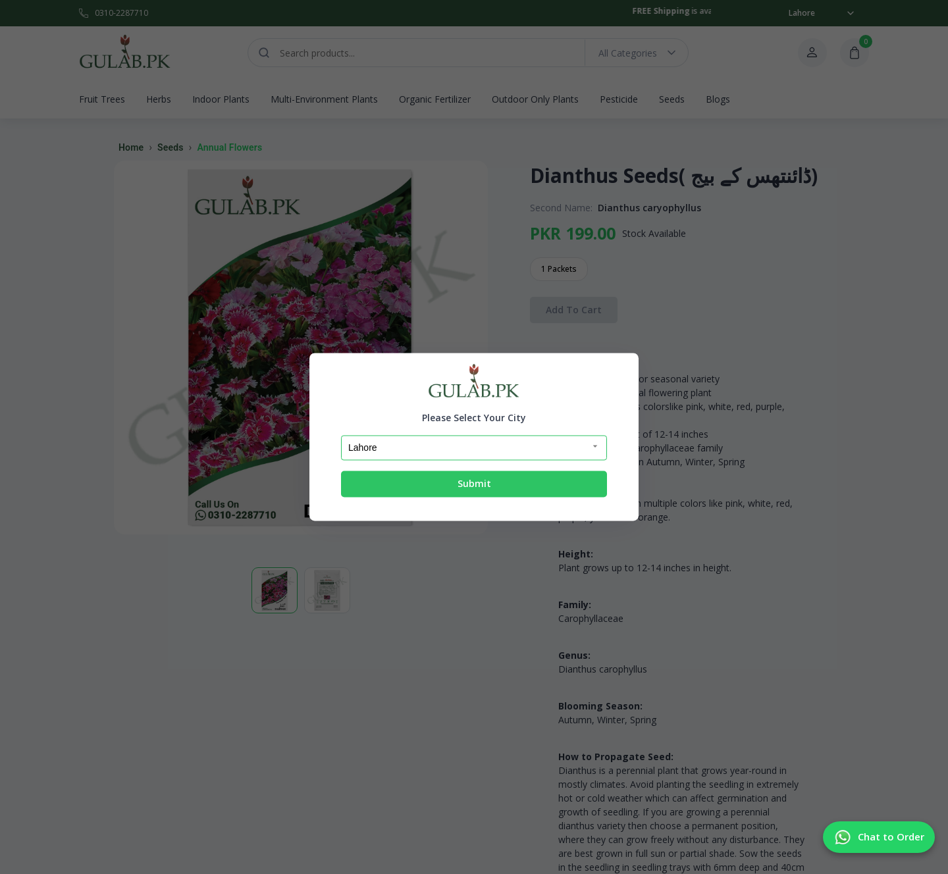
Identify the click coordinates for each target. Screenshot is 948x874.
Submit (474, 483)
